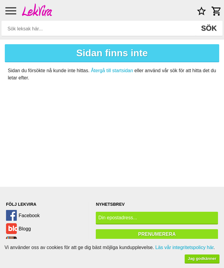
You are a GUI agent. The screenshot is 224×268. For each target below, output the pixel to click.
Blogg (25, 228)
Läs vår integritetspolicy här (184, 247)
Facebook (29, 215)
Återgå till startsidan (112, 70)
